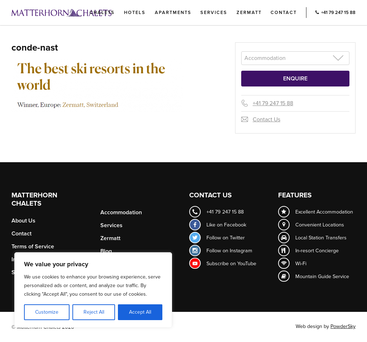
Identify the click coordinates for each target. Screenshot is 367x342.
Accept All (140, 312)
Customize (46, 312)
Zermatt (249, 12)
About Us (23, 220)
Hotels (135, 12)
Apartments (173, 12)
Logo (73, 12)
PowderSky (343, 326)
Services (213, 12)
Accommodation (121, 212)
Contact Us (266, 119)
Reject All (94, 312)
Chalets (102, 12)
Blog (106, 251)
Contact (284, 12)
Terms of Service (32, 246)
